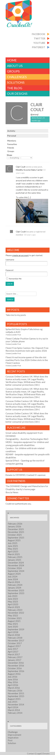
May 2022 (13, 615)
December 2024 (16, 562)
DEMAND (20, 475)
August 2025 (14, 540)
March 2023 (14, 607)
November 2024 (16, 565)
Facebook (38, 34)
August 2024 (14, 573)
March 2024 (14, 582)
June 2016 (13, 679)
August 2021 (14, 621)
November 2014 (16, 704)
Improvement (14, 734)
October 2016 (15, 668)
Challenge (13, 732)
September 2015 (16, 696)
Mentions (11, 140)
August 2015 (14, 699)
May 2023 (13, 601)
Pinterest (38, 47)
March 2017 (14, 654)
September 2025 (16, 537)
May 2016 (13, 682)
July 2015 (12, 701)
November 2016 (16, 665)
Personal (11, 135)
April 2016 (13, 685)
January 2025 (14, 559)
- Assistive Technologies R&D (27, 439)
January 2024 (14, 587)
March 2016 (14, 687)
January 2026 (14, 526)
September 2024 (16, 571)
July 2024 (12, 576)
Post (19, 335)
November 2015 (16, 693)
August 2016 (14, 674)
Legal (38, 753)
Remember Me (14, 278)
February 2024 (15, 585)
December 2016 (16, 662)
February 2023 (15, 610)
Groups (13, 71)
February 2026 (15, 523)
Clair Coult (37, 107)
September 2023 (16, 593)
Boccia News (12, 492)
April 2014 (13, 707)
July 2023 (12, 596)
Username (26, 262)
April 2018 (13, 632)
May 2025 (13, 548)
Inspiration (13, 737)
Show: (9, 155)
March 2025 (14, 554)
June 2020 (13, 626)
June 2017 (13, 649)
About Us (15, 66)
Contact (31, 753)
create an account (20, 255)
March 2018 (14, 635)
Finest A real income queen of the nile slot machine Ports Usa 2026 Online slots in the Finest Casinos (27, 360)
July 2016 (12, 676)
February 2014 (15, 713)
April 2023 (13, 604)
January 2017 (14, 660)
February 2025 (15, 557)
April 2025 (13, 551)
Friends (10, 147)
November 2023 (16, 590)
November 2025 (16, 532)
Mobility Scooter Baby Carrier (29, 170)
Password (26, 272)
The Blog (14, 88)
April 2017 (13, 651)
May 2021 (13, 623)
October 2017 (15, 643)
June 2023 (13, 598)
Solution (12, 743)
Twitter (39, 38)
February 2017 (15, 657)
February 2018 (15, 637)
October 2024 (15, 568)
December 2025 (16, 529)
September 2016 (16, 671)
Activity (11, 131)
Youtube (39, 42)
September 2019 (16, 629)
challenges (17, 77)
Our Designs (17, 93)
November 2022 (16, 612)
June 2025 (13, 546)
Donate (46, 753)
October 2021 (15, 618)
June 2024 (13, 579)
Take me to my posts (16, 315)
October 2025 (15, 534)
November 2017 (16, 640)
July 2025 (12, 543)
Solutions (15, 82)
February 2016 (15, 690)
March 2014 (14, 710)
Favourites (12, 144)
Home (12, 60)
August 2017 (14, 646)
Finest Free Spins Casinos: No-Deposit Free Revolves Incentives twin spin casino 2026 (27, 349)
